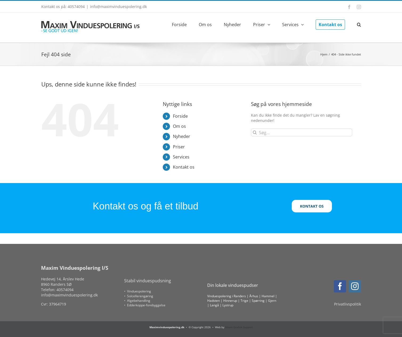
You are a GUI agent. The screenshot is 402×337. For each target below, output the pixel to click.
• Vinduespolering (137, 291)
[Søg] (255, 132)
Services (181, 157)
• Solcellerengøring (138, 296)
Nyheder (181, 136)
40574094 (65, 289)
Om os (179, 126)
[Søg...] (301, 132)
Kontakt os (183, 167)
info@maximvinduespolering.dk (118, 6)
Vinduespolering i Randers (226, 296)
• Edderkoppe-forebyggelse (144, 305)
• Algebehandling (137, 300)
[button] (359, 24)
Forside (180, 116)
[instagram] (355, 286)
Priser (179, 147)
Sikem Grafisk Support (239, 327)
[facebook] (340, 286)
